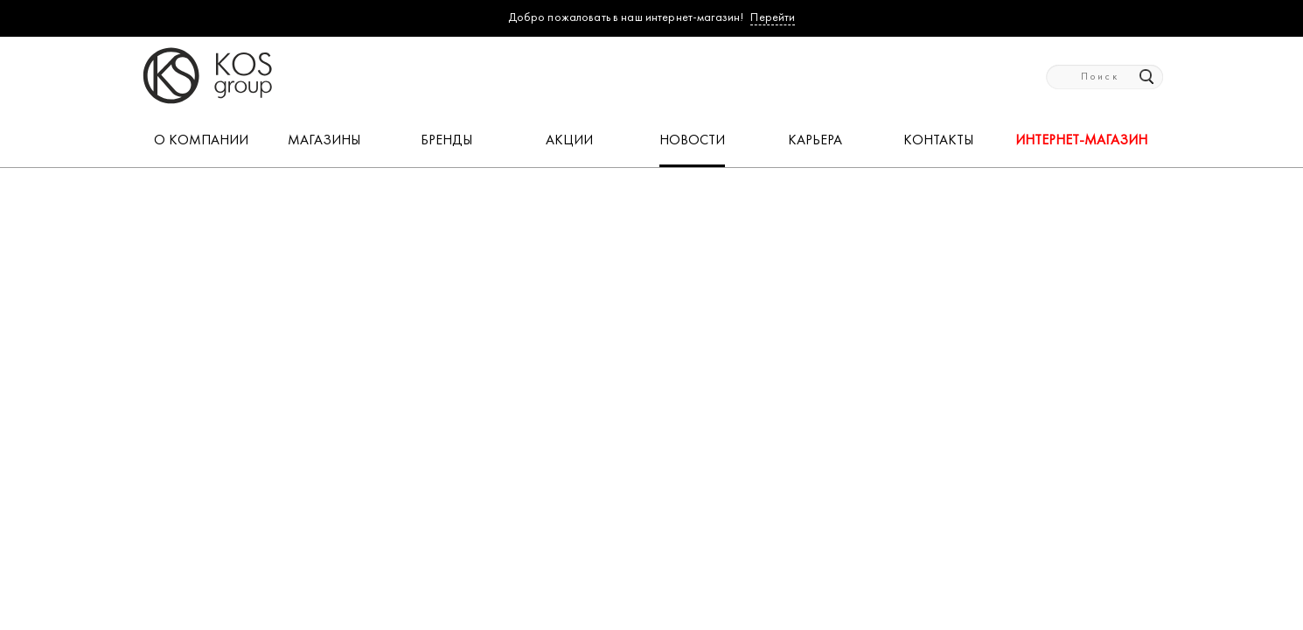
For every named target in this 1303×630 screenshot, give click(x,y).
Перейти (772, 18)
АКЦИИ (569, 141)
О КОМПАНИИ (201, 141)
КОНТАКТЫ (938, 141)
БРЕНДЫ (446, 141)
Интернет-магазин (1081, 141)
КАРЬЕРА (815, 141)
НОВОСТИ (692, 141)
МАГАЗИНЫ (324, 141)
